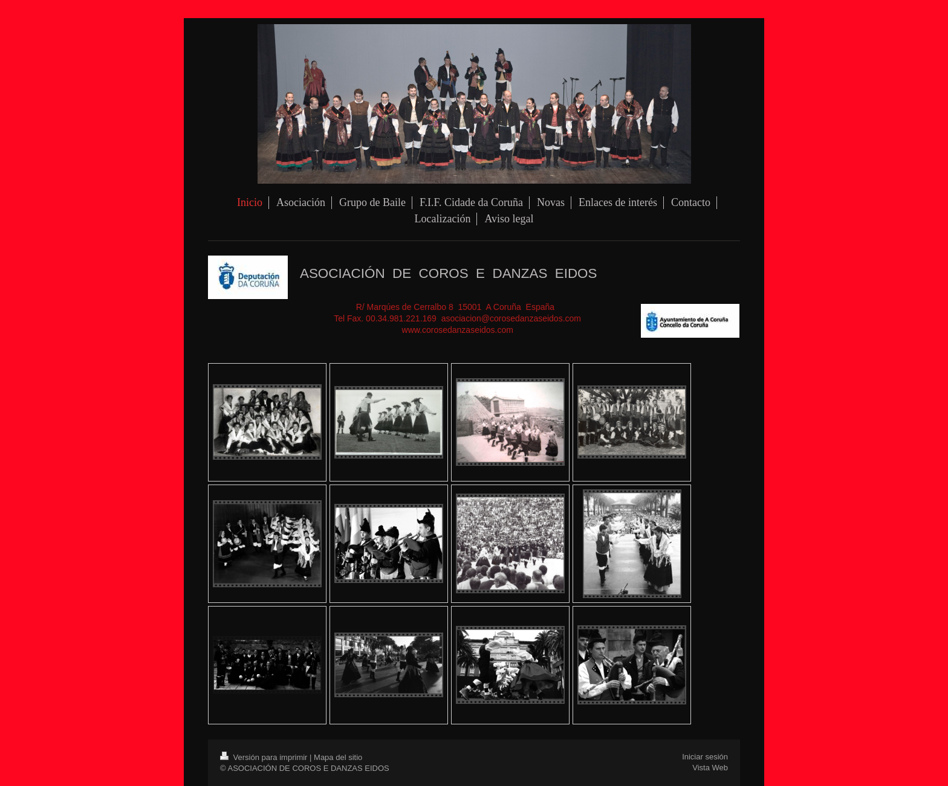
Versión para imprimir (265, 757)
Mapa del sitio (338, 757)
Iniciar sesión (705, 756)
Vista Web (710, 767)
